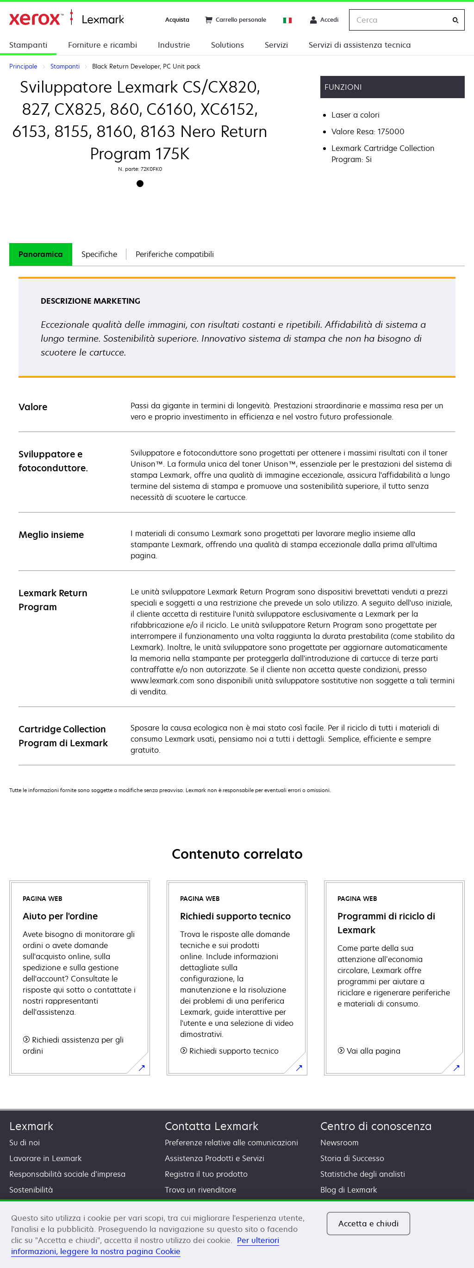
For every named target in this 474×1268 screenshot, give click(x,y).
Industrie (174, 45)
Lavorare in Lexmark (45, 1158)
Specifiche (99, 254)
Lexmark (31, 1126)
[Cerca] (455, 20)
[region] (237, 1233)
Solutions (227, 45)
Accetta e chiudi (368, 1223)
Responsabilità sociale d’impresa (67, 1174)
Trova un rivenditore (200, 1190)
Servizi (276, 45)
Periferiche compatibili (175, 254)
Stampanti (28, 45)
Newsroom (339, 1142)
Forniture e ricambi (102, 45)
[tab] (40, 254)
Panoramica (41, 254)
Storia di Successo (352, 1158)
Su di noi (24, 1142)
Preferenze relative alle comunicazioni (231, 1142)
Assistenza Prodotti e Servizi (214, 1158)
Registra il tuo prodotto (206, 1174)
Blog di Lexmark (348, 1190)
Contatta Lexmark (211, 1126)
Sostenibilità (31, 1190)
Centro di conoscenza (376, 1126)
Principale (66, 17)
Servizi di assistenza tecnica (360, 45)
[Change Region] (288, 20)
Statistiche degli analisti (362, 1174)
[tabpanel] (237, 520)
